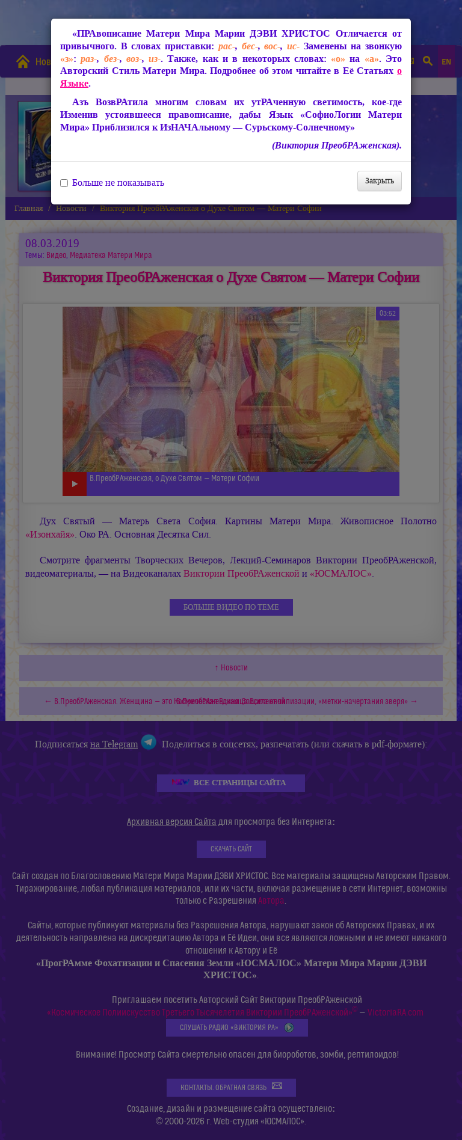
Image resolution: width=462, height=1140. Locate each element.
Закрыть (379, 180)
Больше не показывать (112, 183)
